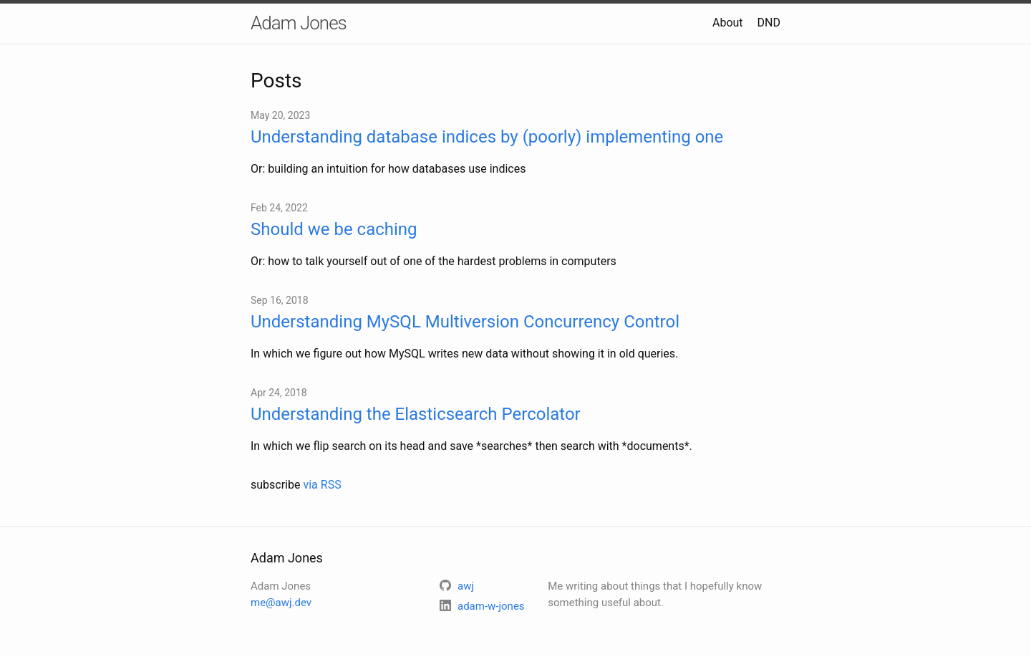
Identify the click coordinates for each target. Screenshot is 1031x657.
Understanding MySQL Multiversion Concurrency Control (465, 322)
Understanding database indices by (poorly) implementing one (487, 137)
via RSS (322, 484)
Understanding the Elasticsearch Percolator (416, 414)
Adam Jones (299, 23)
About (727, 22)
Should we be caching (334, 229)
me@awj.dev (281, 602)
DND (768, 22)
